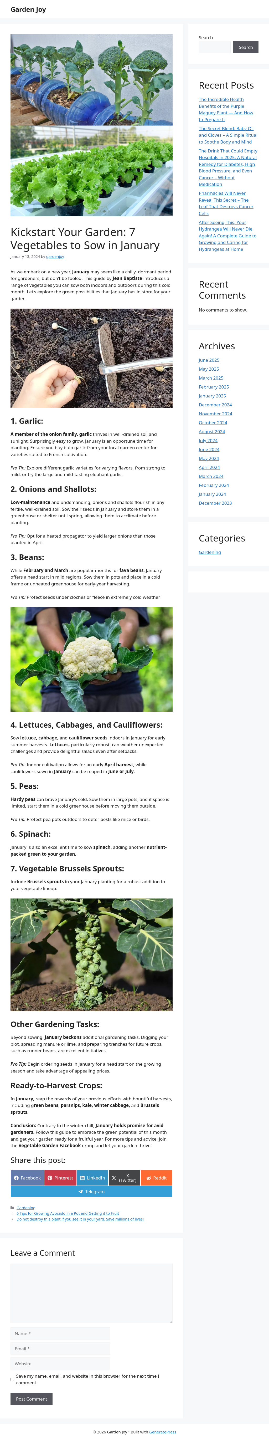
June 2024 (209, 449)
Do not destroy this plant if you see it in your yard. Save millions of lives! (80, 1219)
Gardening (26, 1207)
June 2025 (209, 360)
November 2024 (215, 414)
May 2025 (209, 369)
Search (206, 37)
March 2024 (211, 476)
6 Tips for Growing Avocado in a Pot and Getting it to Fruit (68, 1213)
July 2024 (208, 440)
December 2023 (215, 503)
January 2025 (212, 396)
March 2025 (211, 378)
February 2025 (214, 387)
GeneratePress (162, 1431)
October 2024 (213, 423)
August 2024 (212, 431)
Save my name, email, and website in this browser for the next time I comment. (87, 1379)
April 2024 (209, 467)
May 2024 (209, 458)
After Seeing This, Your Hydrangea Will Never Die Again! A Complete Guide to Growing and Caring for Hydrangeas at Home (228, 235)
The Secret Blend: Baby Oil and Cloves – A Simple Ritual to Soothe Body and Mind (228, 135)
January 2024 (212, 494)
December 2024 (215, 405)
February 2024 (214, 485)
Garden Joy (28, 9)
